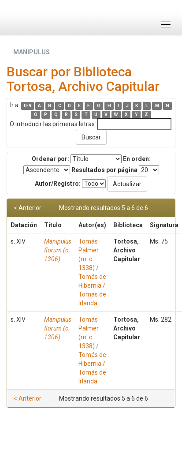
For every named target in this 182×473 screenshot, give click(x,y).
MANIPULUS (31, 52)
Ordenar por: (50, 158)
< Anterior (27, 207)
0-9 (27, 106)
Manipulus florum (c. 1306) (57, 250)
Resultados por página (104, 169)
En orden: (137, 158)
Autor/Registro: (58, 183)
